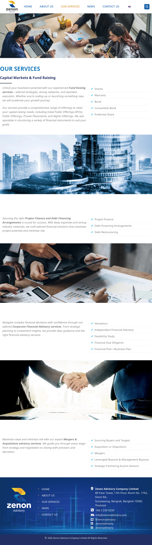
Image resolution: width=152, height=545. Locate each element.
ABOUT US (46, 7)
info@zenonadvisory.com (111, 515)
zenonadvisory (104, 524)
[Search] (146, 6)
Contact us (111, 7)
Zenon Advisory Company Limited (116, 489)
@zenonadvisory (105, 520)
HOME (28, 7)
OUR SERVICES (70, 7)
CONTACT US (50, 515)
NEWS (91, 7)
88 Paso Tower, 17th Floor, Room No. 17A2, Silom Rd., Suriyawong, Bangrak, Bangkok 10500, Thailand (121, 499)
